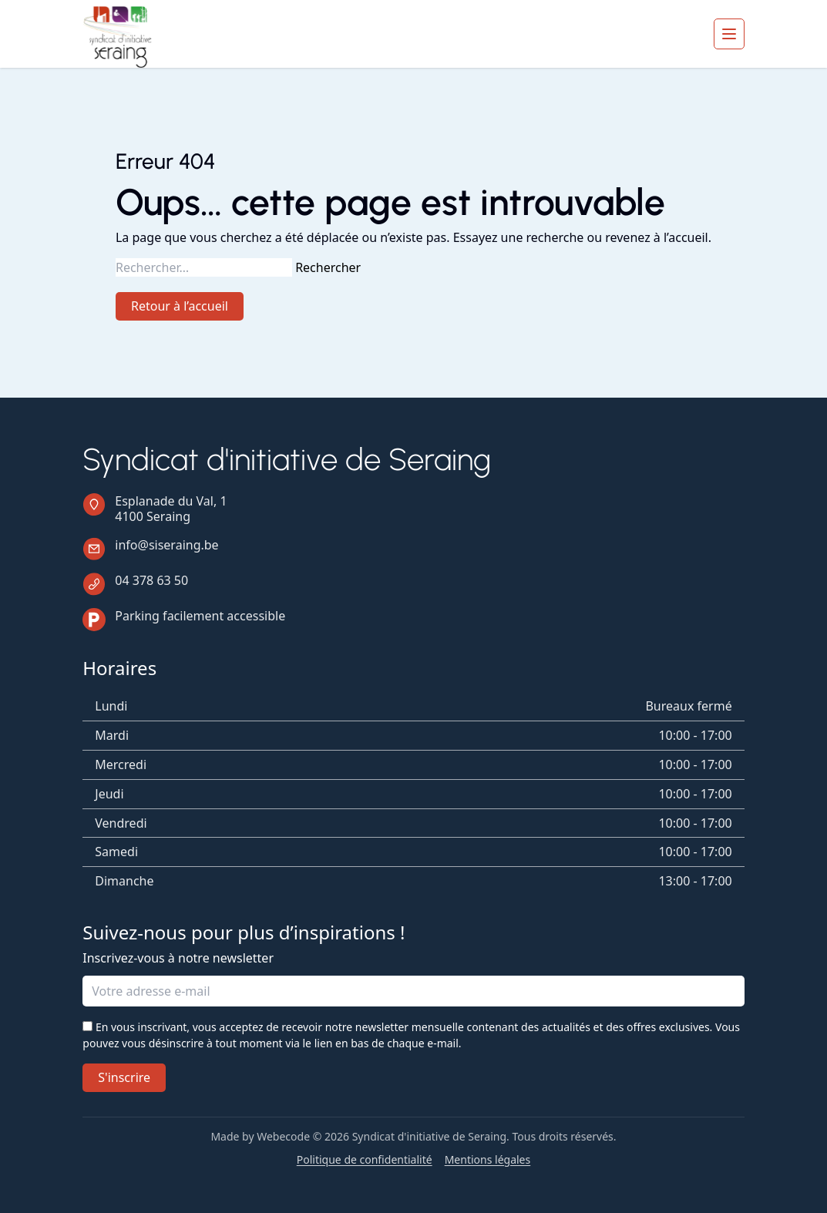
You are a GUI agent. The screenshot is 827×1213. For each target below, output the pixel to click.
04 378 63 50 (151, 580)
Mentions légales (488, 1160)
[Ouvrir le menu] (729, 33)
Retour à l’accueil (179, 305)
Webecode (283, 1136)
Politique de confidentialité (364, 1160)
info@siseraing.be (166, 544)
